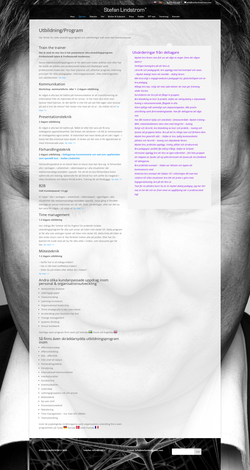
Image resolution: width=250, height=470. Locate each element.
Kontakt (176, 16)
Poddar (141, 16)
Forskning (163, 16)
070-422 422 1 (98, 450)
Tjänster (82, 16)
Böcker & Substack (116, 16)
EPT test (151, 16)
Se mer (62, 77)
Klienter (93, 16)
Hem (72, 16)
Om (102, 16)
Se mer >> (70, 143)
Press (131, 16)
